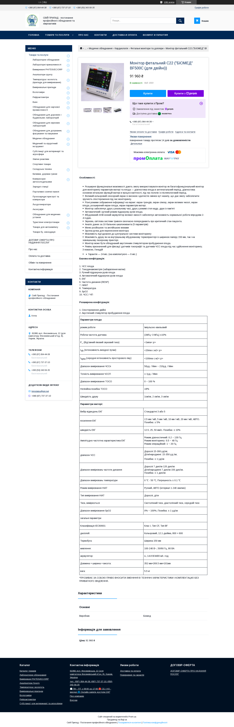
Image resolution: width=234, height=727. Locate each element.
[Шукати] (180, 21)
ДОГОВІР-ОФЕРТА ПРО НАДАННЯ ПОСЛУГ (41, 241)
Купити (148, 93)
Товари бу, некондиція (44, 232)
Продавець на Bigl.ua (117, 720)
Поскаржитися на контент (129, 722)
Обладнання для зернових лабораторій (46, 124)
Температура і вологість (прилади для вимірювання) (47, 81)
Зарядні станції (40, 186)
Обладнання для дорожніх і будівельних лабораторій (47, 116)
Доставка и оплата (124, 35)
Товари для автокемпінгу (45, 227)
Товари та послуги (57, 35)
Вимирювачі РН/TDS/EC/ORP (47, 69)
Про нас (83, 35)
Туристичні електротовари (46, 222)
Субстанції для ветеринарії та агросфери (48, 152)
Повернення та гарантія (132, 675)
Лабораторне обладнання (46, 59)
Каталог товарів (28, 671)
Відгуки (73, 700)
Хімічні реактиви (41, 159)
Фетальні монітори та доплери (146, 48)
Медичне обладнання (100, 48)
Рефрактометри (41, 97)
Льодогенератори (42, 204)
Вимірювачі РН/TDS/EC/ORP (34, 679)
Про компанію (77, 696)
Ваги (35, 102)
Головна (33, 35)
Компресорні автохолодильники (42, 180)
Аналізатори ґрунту (30, 683)
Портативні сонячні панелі (46, 191)
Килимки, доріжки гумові (45, 174)
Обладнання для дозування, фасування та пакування (47, 132)
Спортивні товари (42, 164)
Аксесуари (38, 209)
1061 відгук (169, 2)
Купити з (185, 93)
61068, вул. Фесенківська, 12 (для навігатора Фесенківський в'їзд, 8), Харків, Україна (91, 674)
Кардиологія (121, 48)
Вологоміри (39, 92)
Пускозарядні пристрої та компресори (46, 198)
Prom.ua (132, 717)
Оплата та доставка (39, 256)
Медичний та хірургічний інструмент (45, 145)
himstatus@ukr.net (40, 391)
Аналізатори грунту (42, 74)
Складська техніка (42, 169)
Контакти (100, 35)
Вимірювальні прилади (44, 87)
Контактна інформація (41, 269)
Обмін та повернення (40, 262)
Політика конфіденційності (155, 722)
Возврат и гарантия (155, 35)
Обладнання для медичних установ (46, 215)
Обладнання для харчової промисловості (46, 108)
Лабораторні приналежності (47, 64)
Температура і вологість (32, 687)
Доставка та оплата (130, 671)
